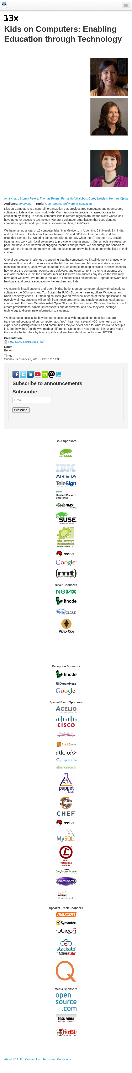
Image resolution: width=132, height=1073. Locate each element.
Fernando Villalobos (74, 198)
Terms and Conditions (57, 1059)
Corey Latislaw (97, 198)
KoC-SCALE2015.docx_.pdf (26, 341)
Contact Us (32, 1059)
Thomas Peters (49, 198)
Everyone (25, 203)
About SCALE (13, 1059)
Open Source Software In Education (68, 203)
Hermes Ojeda (118, 198)
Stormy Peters (29, 198)
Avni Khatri (11, 198)
